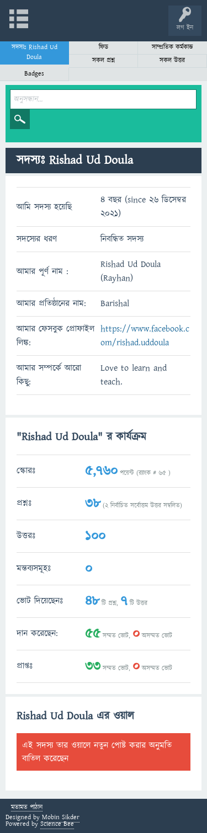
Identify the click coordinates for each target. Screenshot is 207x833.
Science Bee (57, 824)
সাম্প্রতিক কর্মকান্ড (172, 47)
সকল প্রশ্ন (103, 60)
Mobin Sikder (60, 817)
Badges (34, 73)
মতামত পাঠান (27, 807)
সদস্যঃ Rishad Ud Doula (34, 52)
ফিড (103, 47)
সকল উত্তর (172, 60)
